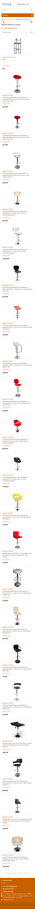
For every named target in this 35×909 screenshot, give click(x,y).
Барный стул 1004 (7, 133)
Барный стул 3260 (7, 399)
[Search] (17, 10)
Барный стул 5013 (7, 703)
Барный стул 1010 (7, 171)
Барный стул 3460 (7, 437)
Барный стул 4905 (7, 475)
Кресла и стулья (9, 19)
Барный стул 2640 (7, 285)
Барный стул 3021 (7, 361)
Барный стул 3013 (7, 323)
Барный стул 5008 (7, 589)
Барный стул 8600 (7, 855)
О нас (4, 883)
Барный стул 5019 (7, 779)
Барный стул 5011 (7, 665)
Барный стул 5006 (7, 551)
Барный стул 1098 (7, 247)
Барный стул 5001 (7, 513)
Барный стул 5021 (7, 817)
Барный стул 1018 (7, 209)
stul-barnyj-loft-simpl (8, 57)
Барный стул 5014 (7, 741)
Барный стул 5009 (7, 627)
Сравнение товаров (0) (9, 28)
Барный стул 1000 (7, 95)
